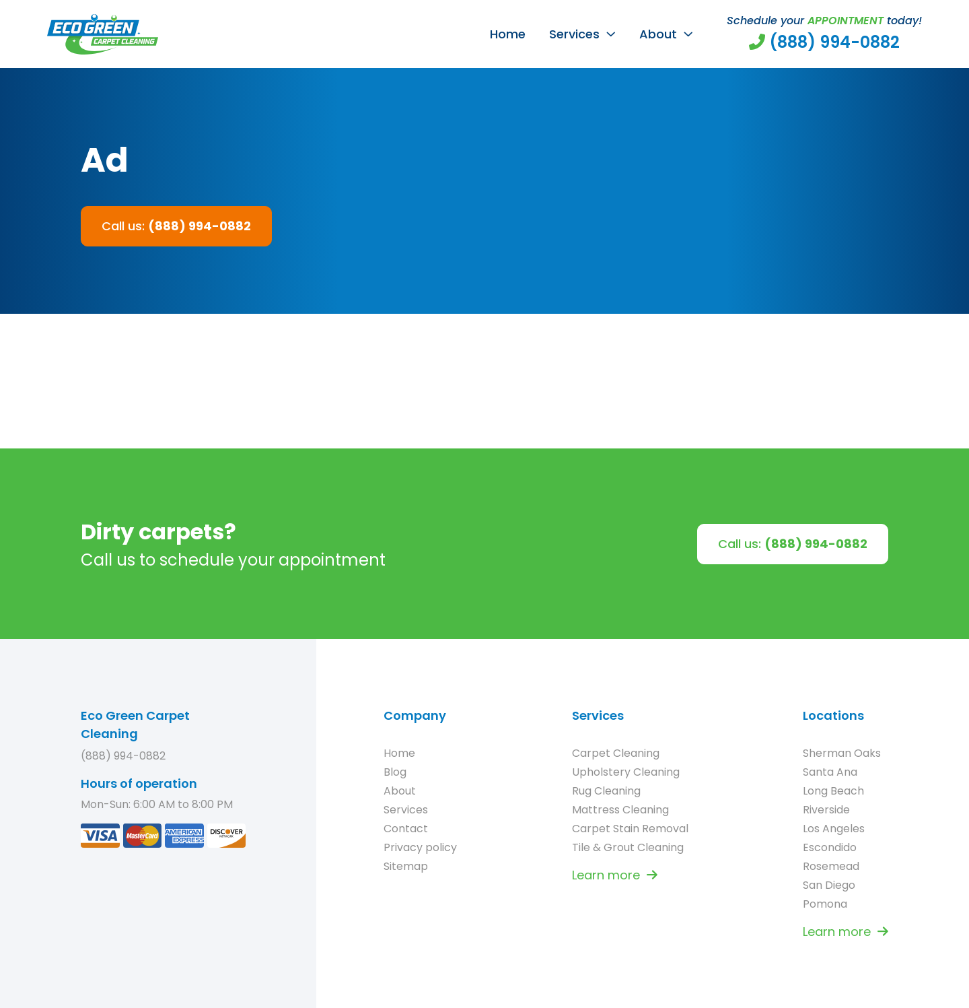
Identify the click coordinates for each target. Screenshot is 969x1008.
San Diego (829, 885)
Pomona (825, 904)
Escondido (830, 847)
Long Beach (833, 791)
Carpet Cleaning (615, 753)
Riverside (826, 809)
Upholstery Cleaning (626, 772)
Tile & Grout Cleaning (628, 847)
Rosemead (831, 866)
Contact (406, 828)
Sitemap (406, 866)
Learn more (614, 875)
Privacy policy (420, 847)
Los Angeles (834, 828)
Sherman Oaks (842, 753)
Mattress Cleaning (620, 809)
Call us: (176, 225)
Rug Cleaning (606, 791)
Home (508, 34)
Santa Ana (830, 772)
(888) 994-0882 (123, 756)
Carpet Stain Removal (630, 828)
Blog (395, 772)
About (658, 34)
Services (574, 34)
